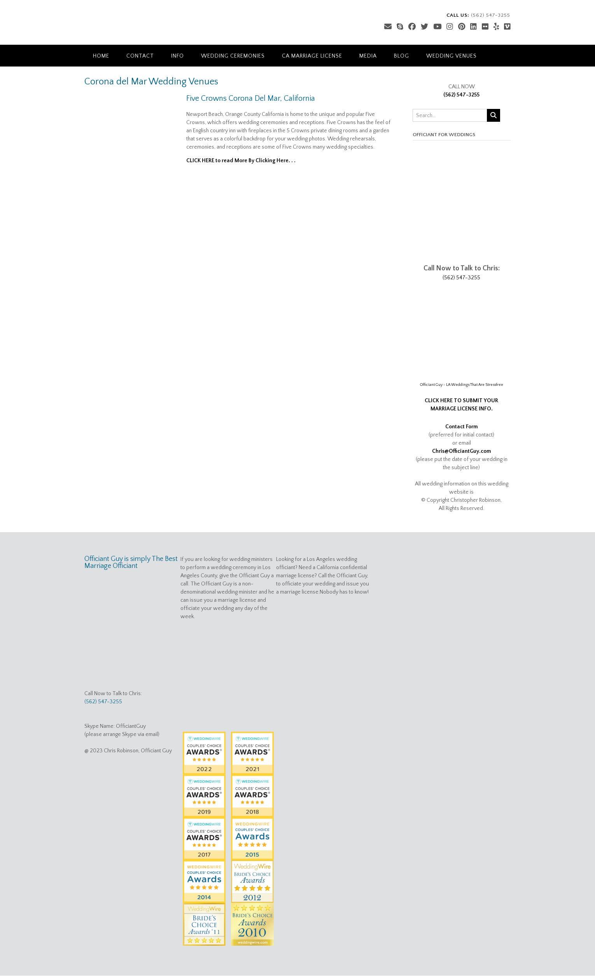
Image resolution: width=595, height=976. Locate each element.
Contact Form (461, 427)
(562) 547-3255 (461, 95)
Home (101, 56)
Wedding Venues (451, 56)
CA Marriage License (312, 56)
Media (368, 56)
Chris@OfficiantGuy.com (461, 451)
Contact (140, 56)
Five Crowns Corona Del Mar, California (250, 98)
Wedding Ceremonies (233, 56)
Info (177, 56)
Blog (401, 56)
